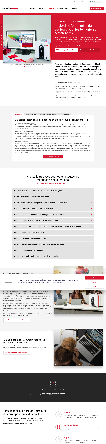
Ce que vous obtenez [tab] (19, 115)
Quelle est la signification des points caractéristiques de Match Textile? (41, 204)
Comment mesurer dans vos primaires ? (29, 251)
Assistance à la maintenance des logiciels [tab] (55, 115)
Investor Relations (47, 1)
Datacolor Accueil (8, 1)
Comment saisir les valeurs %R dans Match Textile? (34, 210)
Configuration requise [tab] (75, 115)
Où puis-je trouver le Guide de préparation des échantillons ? (37, 257)
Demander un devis (95, 9)
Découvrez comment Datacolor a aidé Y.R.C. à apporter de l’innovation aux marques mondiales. (52, 396)
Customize (94, 436)
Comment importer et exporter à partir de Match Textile (36, 222)
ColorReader (37, 1)
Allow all (95, 431)
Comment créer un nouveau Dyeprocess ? (30, 234)
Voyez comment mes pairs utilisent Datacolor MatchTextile (52, 185)
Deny (94, 440)
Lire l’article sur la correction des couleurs (16, 353)
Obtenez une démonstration (52, 158)
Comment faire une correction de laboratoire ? (32, 198)
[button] (2, 33)
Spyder (30, 1)
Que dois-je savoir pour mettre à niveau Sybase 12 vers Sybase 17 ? (40, 192)
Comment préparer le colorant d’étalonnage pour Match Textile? (39, 216)
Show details (21, 439)
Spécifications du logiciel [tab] (34, 115)
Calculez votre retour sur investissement (16, 321)
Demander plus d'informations (65, 51)
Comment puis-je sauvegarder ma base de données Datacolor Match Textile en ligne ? (47, 228)
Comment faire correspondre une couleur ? (31, 240)
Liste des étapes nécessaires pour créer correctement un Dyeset (39, 245)
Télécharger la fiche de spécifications (89, 50)
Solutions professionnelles (20, 1)
